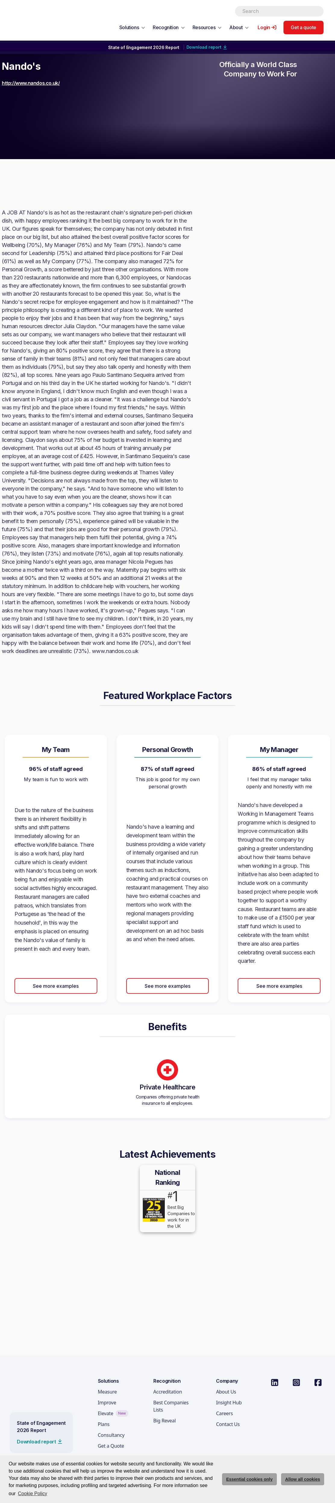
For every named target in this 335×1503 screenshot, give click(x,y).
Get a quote (303, 27)
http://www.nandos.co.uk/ (31, 83)
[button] (132, 27)
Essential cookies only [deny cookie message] (249, 1479)
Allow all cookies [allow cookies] (302, 1479)
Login (264, 27)
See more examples (56, 986)
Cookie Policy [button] (32, 1493)
